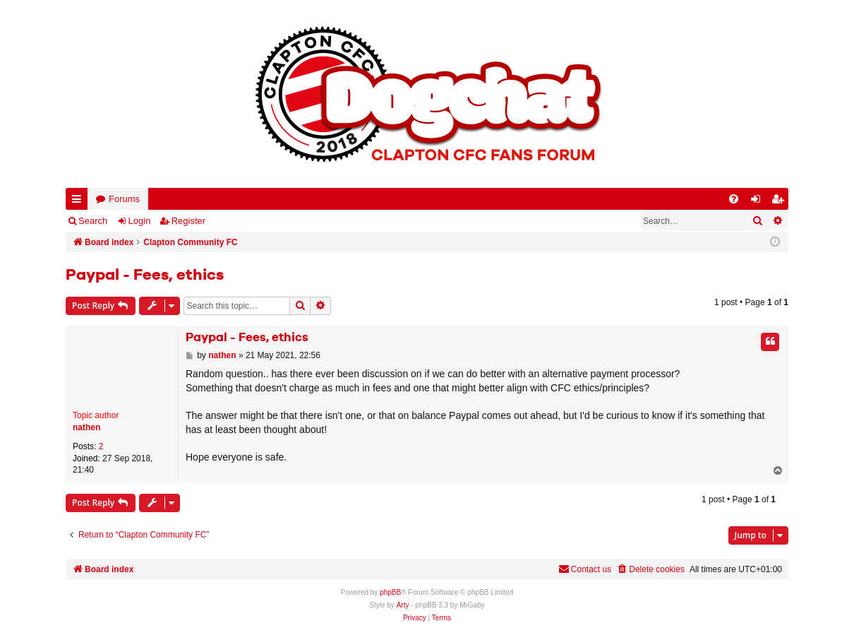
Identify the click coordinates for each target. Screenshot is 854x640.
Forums (124, 199)
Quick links (79, 202)
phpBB (390, 592)
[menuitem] (734, 199)
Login (139, 220)
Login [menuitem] (758, 202)
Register (188, 220)
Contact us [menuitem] (584, 569)
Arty (403, 605)
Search (92, 220)
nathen (86, 427)
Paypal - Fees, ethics (145, 275)
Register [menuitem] (780, 202)
